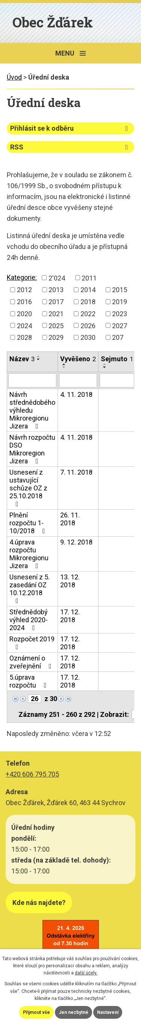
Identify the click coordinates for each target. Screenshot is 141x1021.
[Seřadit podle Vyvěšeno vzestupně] (64, 364)
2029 (56, 337)
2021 (56, 314)
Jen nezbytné (73, 1012)
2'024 (57, 278)
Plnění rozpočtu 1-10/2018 (28, 523)
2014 (88, 290)
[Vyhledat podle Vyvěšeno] (78, 380)
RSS (70, 147)
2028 (24, 337)
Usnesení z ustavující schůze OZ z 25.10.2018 (28, 487)
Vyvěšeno (78, 359)
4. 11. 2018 (76, 394)
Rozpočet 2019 (32, 642)
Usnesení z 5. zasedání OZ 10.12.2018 (29, 588)
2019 (119, 302)
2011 (89, 278)
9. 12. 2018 (76, 542)
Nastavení (107, 1012)
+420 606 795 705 (32, 774)
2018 (88, 302)
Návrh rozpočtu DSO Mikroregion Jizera (32, 449)
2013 (56, 290)
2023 (119, 314)
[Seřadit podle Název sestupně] (39, 359)
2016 (24, 302)
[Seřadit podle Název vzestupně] (39, 356)
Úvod (14, 77)
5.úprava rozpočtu (29, 681)
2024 (24, 325)
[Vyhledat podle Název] (32, 380)
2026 (88, 325)
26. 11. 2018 (70, 519)
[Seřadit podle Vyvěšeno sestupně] (64, 367)
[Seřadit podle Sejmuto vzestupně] (105, 364)
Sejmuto (117, 359)
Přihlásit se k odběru (70, 128)
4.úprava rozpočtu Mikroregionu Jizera (29, 554)
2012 (24, 290)
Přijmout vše (36, 1012)
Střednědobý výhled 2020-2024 (28, 620)
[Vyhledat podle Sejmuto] (117, 380)
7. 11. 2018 (76, 472)
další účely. (86, 973)
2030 (88, 337)
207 (117, 337)
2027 (119, 325)
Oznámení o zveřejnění (32, 662)
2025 (56, 325)
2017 (56, 302)
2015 (119, 290)
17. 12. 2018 (70, 616)
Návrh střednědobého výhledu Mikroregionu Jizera (32, 410)
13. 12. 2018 (70, 581)
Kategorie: (22, 277)
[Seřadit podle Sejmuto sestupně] (105, 367)
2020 (24, 314)
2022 (88, 314)
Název (22, 359)
